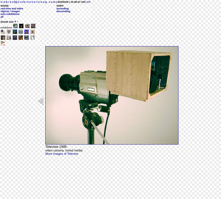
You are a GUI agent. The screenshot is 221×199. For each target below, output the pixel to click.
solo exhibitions (10, 14)
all (2, 16)
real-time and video (12, 8)
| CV (87, 2)
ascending (62, 8)
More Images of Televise (61, 153)
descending (63, 11)
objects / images (10, 11)
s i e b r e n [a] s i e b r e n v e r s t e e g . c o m (28, 2)
